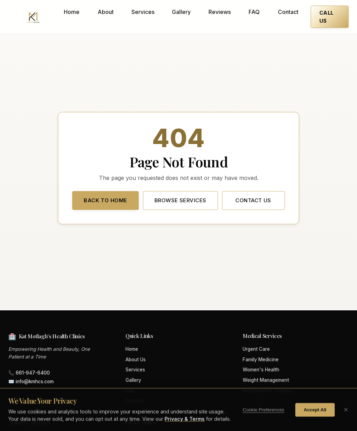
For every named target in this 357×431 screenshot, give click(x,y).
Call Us (326, 17)
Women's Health (261, 369)
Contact (288, 11)
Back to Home (105, 200)
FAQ (254, 11)
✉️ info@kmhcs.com (31, 381)
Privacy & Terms (185, 428)
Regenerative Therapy (268, 390)
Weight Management (266, 380)
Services (142, 11)
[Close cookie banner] (345, 418)
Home (71, 11)
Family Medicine (261, 359)
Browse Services (180, 200)
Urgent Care (256, 349)
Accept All (315, 418)
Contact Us (253, 200)
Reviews (219, 11)
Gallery (181, 11)
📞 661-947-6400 (29, 373)
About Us (136, 359)
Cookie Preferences (263, 418)
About (106, 11)
